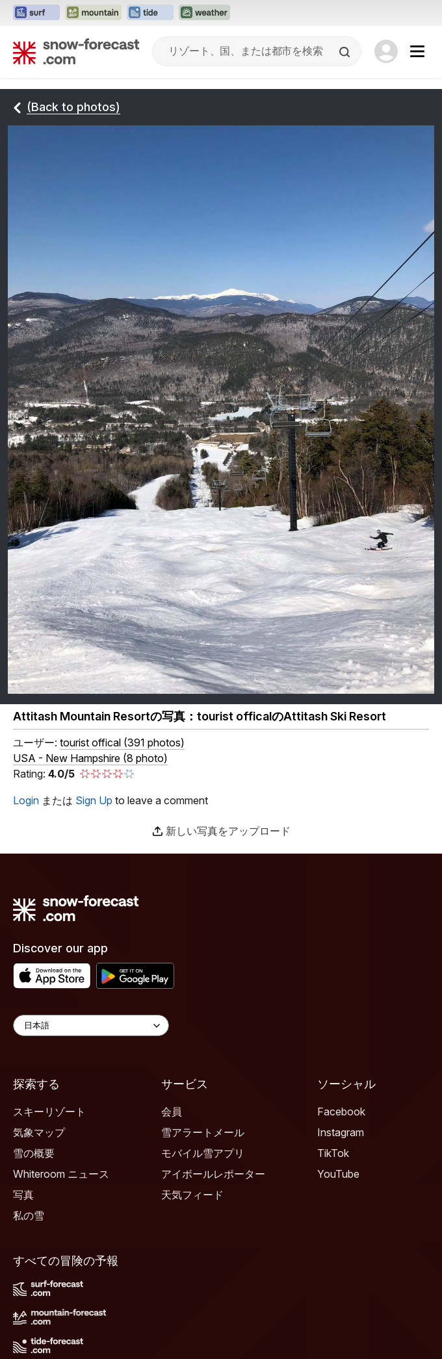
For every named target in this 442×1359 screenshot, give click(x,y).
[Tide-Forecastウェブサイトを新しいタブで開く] (150, 13)
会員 (171, 1111)
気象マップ (39, 1132)
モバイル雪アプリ (202, 1153)
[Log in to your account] (386, 51)
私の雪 (28, 1215)
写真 (23, 1194)
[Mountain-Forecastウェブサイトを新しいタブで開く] (93, 13)
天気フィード (192, 1194)
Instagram (340, 1132)
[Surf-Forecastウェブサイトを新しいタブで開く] (36, 13)
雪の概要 (34, 1153)
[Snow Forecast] (76, 51)
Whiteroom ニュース (61, 1173)
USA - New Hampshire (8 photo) (90, 758)
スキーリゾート (49, 1111)
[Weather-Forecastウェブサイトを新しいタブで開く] (204, 13)
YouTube (338, 1173)
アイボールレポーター (213, 1173)
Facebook (341, 1111)
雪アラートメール (202, 1132)
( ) (122, 742)
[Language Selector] (91, 1025)
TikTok (333, 1153)
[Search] (346, 52)
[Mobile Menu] (417, 51)
